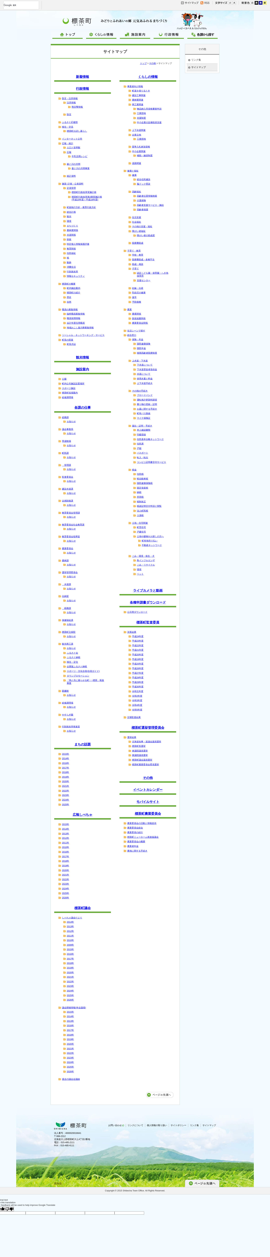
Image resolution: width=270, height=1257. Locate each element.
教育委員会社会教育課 (73, 524)
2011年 (65, 842)
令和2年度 (137, 696)
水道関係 (71, 235)
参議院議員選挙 (140, 750)
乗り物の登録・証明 (147, 404)
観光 (69, 216)
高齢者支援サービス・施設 (150, 205)
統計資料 (71, 176)
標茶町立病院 (68, 632)
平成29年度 (137, 682)
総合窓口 (131, 335)
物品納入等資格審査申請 (149, 109)
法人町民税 (142, 510)
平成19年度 (137, 659)
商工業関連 (137, 104)
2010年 (65, 847)
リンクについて (135, 1125)
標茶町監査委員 (147, 622)
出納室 (65, 596)
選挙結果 (131, 737)
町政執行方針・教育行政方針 (81, 207)
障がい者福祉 (139, 231)
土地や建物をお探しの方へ (150, 536)
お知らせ (71, 421)
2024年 (65, 800)
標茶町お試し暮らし (77, 131)
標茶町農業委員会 (148, 813)
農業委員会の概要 (136, 841)
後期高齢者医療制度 (147, 353)
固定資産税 (142, 488)
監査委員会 (67, 477)
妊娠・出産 (137, 288)
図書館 (65, 691)
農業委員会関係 (140, 323)
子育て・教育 (134, 250)
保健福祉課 (67, 620)
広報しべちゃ (82, 814)
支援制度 (141, 118)
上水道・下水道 (140, 360)
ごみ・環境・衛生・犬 (143, 556)
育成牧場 (66, 441)
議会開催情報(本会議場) (74, 1007)
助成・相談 (137, 264)
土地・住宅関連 (140, 523)
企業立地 (136, 135)
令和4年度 (137, 705)
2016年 (65, 763)
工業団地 (141, 113)
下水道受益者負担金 (147, 369)
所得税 (140, 497)
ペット (140, 574)
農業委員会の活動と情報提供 (141, 823)
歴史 (69, 297)
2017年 (65, 768)
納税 (139, 492)
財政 (69, 239)
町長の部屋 (67, 340)
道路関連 (136, 163)
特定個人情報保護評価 (78, 244)
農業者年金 (132, 846)
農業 (129, 309)
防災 (69, 114)
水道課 (66, 584)
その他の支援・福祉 (142, 226)
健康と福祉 (132, 171)
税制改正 (141, 501)
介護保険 (141, 200)
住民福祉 (71, 253)
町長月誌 (71, 344)
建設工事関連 (139, 95)
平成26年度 (137, 668)
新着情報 (82, 77)
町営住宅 (141, 527)
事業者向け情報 (135, 86)
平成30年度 (137, 686)
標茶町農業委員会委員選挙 (145, 764)
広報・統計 (67, 143)
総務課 (65, 417)
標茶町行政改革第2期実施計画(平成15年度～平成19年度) (87, 198)
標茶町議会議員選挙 (142, 760)
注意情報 (71, 102)
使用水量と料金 (145, 378)
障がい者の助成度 (146, 235)
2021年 (65, 786)
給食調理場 (67, 397)
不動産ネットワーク (152, 545)
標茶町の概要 (68, 284)
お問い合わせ (116, 1125)
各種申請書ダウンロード (148, 602)
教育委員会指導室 (71, 536)
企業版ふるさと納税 (77, 666)
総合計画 (71, 212)
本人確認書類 (143, 430)
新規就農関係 (139, 318)
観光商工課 (67, 644)
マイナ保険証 (143, 418)
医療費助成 (137, 243)
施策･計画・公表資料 (72, 183)
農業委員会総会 (135, 827)
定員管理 (71, 188)
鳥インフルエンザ (146, 560)
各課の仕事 (82, 407)
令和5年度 (137, 709)
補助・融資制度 (145, 155)
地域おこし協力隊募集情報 (80, 327)
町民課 (65, 453)
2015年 (65, 754)
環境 (69, 221)
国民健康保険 (143, 344)
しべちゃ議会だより (72, 917)
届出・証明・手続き (142, 426)
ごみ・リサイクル (146, 565)
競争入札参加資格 (141, 146)
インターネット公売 (72, 138)
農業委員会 (67, 548)
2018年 (65, 772)
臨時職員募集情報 (76, 314)
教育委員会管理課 (71, 513)
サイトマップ (198, 67)
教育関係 (71, 248)
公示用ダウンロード (137, 612)
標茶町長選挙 (139, 746)
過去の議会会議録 (71, 1079)
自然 (69, 302)
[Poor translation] (9, 1209)
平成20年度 (137, 654)
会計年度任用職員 (76, 323)
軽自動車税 (142, 478)
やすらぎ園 (67, 714)
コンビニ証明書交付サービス (151, 462)
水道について (143, 374)
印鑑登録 (141, 434)
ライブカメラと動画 (148, 590)
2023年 (65, 795)
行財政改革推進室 (71, 726)
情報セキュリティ (76, 276)
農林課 (65, 560)
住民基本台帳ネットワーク (150, 439)
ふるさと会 (72, 653)
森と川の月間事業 (81, 168)
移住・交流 (67, 127)
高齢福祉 (136, 191)
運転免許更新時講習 (147, 399)
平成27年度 (137, 673)
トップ (143, 63)
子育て (135, 268)
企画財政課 (67, 500)
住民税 (140, 474)
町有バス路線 (143, 413)
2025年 (65, 804)
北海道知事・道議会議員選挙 (146, 741)
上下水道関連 (139, 130)
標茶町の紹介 (73, 292)
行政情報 (82, 88)
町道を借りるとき (141, 90)
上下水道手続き (145, 383)
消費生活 (71, 267)
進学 (134, 297)
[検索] (17, 5)
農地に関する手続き (137, 851)
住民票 (140, 443)
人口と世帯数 (73, 147)
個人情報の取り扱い (157, 1125)
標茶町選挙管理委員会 (148, 727)
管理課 (66, 465)
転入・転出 (142, 457)
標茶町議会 (82, 908)
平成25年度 (137, 663)
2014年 (65, 758)
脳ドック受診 (143, 184)
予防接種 (136, 302)
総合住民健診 (143, 179)
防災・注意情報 (70, 98)
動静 (69, 262)
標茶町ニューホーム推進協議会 (143, 837)
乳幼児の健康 (139, 292)
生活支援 (136, 217)
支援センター (143, 280)
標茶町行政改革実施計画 (84, 192)
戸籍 (139, 448)
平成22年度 (137, 645)
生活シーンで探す (136, 330)
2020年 (65, 781)
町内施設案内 (73, 288)
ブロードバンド (145, 395)
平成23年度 (137, 641)
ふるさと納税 (73, 657)
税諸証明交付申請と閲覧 (149, 506)
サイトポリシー (178, 1125)
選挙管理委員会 (70, 572)
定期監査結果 (134, 717)
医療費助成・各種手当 (143, 259)
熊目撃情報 (77, 107)
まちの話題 (82, 744)
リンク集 (196, 59)
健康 (134, 175)
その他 (152, 63)
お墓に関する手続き (147, 409)
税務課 (66, 608)
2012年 (65, 838)
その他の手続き (140, 391)
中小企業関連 (139, 151)
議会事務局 (67, 429)
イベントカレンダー (148, 789)
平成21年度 (137, 650)
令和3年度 (137, 700)
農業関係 (136, 314)
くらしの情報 (148, 77)
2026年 (65, 897)
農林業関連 (137, 100)
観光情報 (82, 357)
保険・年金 (137, 339)
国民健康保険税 (145, 483)
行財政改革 (72, 271)
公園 (64, 379)
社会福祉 (136, 222)
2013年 (65, 833)
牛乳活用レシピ (79, 156)
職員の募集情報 (70, 309)
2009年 (70, 945)
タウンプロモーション (78, 676)
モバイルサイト (147, 802)
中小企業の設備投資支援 (149, 122)
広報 (69, 152)
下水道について (145, 365)
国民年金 (141, 348)
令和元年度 (137, 691)
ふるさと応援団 (70, 122)
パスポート (142, 453)
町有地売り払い (149, 540)
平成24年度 (137, 636)
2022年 (65, 790)
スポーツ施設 (68, 388)
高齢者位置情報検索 (147, 196)
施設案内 (82, 369)
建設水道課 (67, 489)
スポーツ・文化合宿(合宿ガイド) (83, 671)
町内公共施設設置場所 (73, 383)
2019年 (65, 777)
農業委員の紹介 (135, 832)
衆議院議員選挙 (140, 755)
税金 (134, 469)
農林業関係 (72, 230)
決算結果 (131, 632)
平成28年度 (137, 677)
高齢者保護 (142, 209)
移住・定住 (72, 662)
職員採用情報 (73, 318)
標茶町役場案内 (70, 392)
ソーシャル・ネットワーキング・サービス (83, 335)
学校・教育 (137, 255)
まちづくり (72, 225)
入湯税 (140, 515)
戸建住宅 (141, 531)
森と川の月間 (73, 164)
